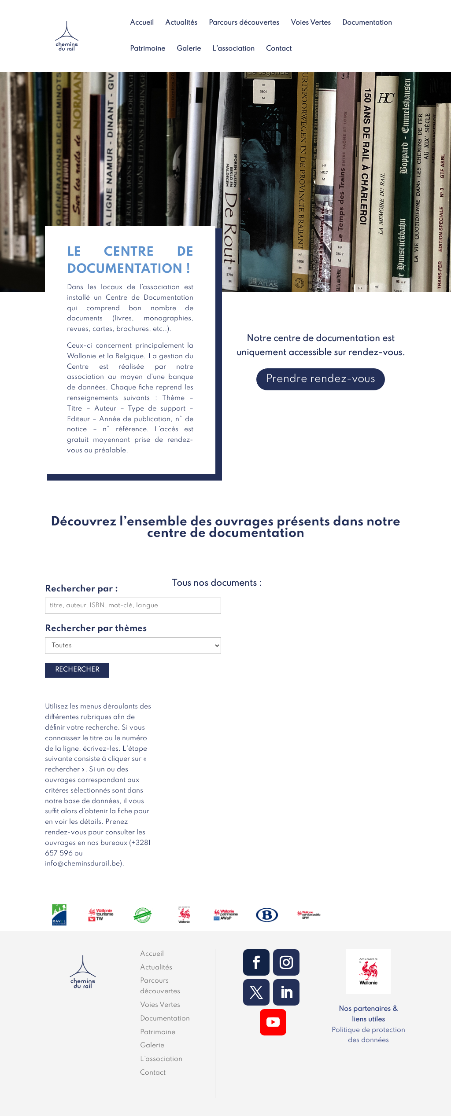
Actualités (181, 23)
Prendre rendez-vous (320, 379)
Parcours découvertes (244, 23)
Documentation (367, 23)
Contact (279, 49)
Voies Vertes (311, 23)
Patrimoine (147, 49)
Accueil (142, 23)
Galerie (189, 49)
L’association (233, 49)
